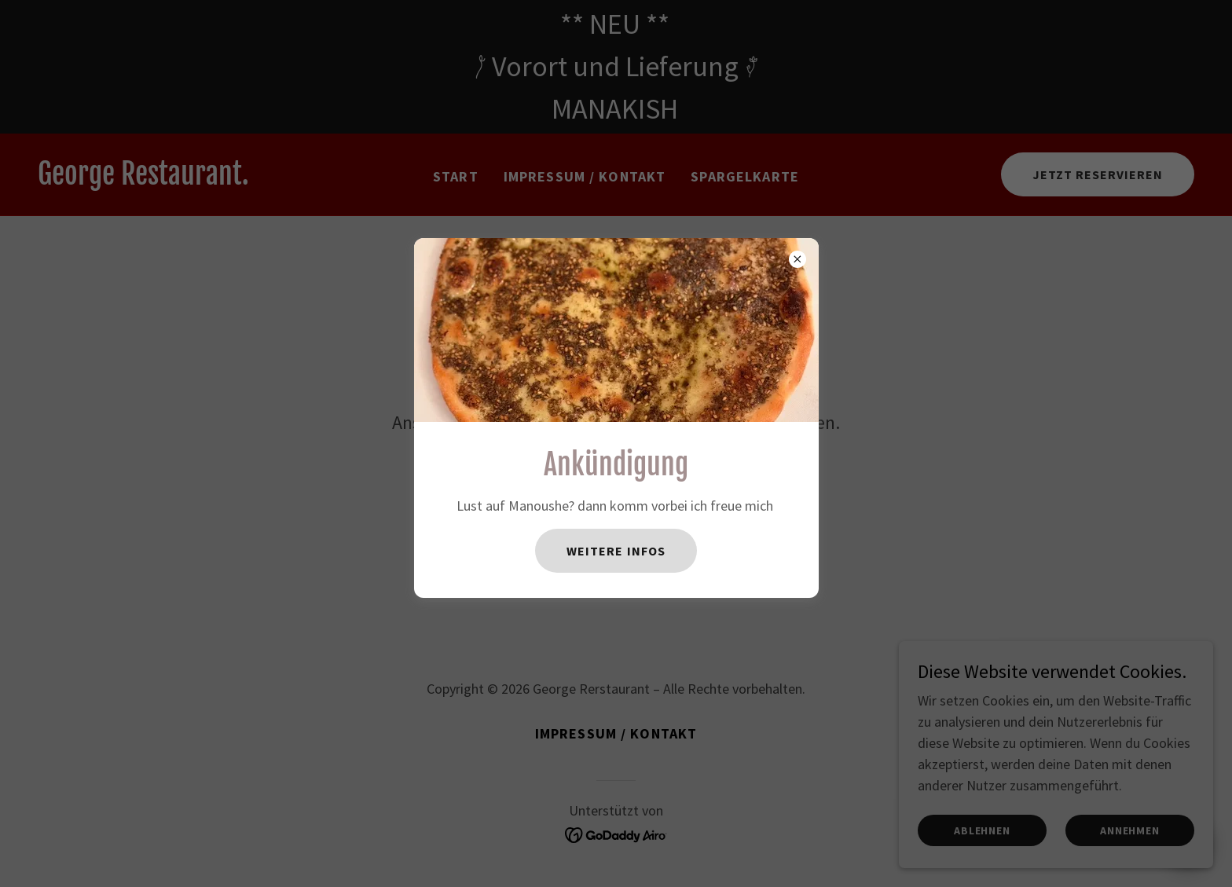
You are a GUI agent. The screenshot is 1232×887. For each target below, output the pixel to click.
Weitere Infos (615, 551)
